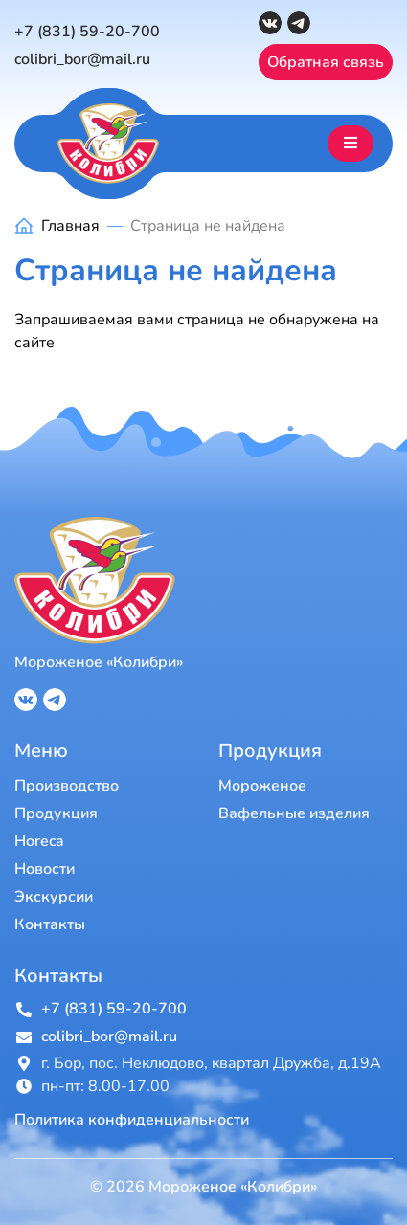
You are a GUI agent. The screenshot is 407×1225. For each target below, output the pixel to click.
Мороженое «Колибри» (98, 662)
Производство (66, 785)
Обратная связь (325, 62)
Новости (44, 869)
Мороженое (262, 785)
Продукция (56, 813)
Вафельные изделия (294, 813)
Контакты (49, 924)
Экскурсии (53, 896)
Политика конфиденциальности (131, 1120)
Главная (70, 225)
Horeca (39, 841)
